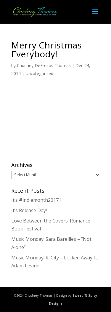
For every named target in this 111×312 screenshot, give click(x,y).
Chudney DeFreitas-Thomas (44, 65)
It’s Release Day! (29, 210)
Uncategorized (39, 73)
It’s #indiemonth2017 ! (36, 200)
